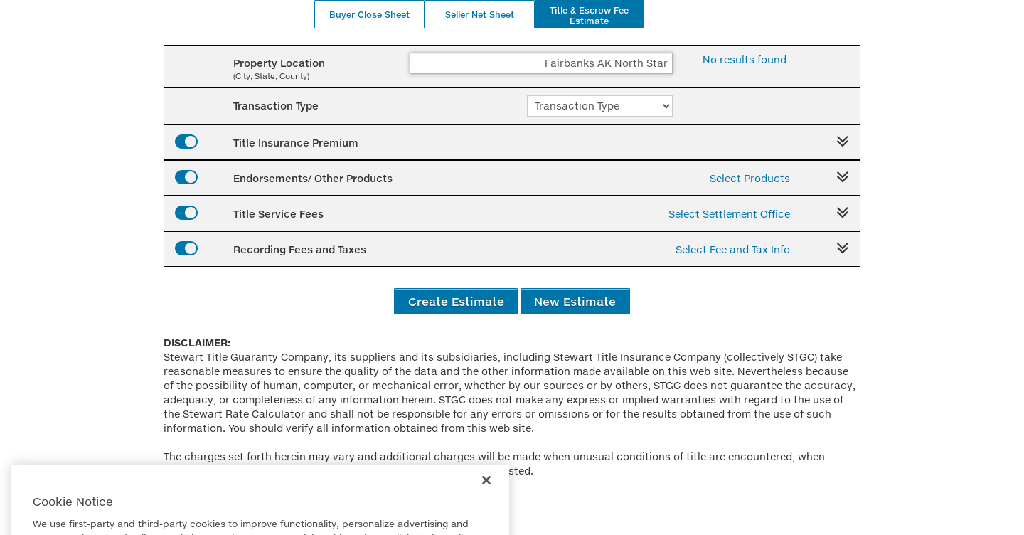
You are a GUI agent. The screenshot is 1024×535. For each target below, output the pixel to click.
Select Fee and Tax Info (733, 249)
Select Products (750, 178)
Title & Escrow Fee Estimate (589, 15)
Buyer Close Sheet (369, 14)
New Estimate (575, 301)
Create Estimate (456, 301)
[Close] (486, 495)
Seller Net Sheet (479, 14)
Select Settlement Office (729, 214)
